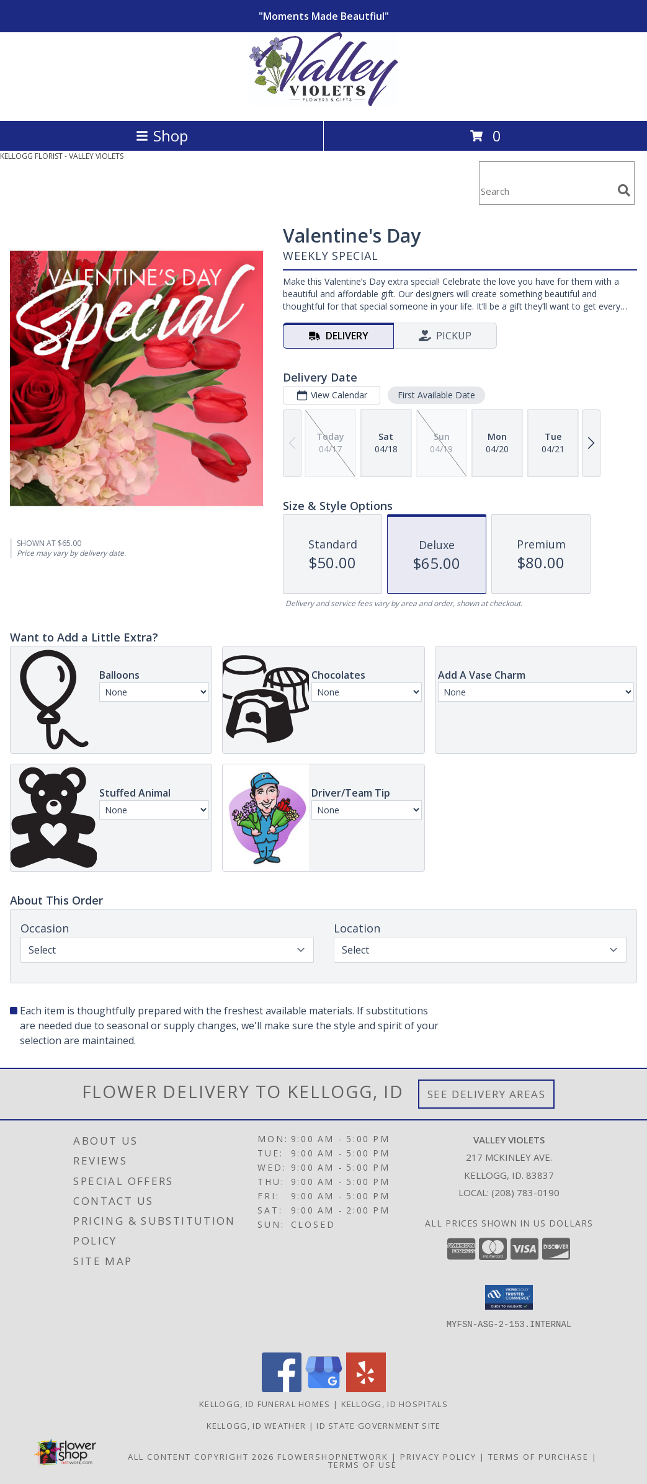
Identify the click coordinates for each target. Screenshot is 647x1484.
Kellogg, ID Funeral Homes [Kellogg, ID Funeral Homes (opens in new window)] (265, 1404)
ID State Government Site (378, 1425)
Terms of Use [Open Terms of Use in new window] (362, 1464)
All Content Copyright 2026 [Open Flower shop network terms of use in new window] (201, 1456)
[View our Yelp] (366, 1389)
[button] (509, 1297)
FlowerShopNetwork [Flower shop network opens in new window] (332, 1456)
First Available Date (436, 395)
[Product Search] (546, 190)
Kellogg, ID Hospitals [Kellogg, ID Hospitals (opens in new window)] (394, 1404)
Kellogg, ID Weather (256, 1425)
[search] (624, 190)
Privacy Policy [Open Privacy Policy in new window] (438, 1456)
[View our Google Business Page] (324, 1389)
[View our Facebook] (281, 1389)
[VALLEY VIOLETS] (323, 103)
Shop (162, 135)
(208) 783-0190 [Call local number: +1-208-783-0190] (525, 1192)
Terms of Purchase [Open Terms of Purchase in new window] (538, 1456)
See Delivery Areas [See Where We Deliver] (486, 1094)
